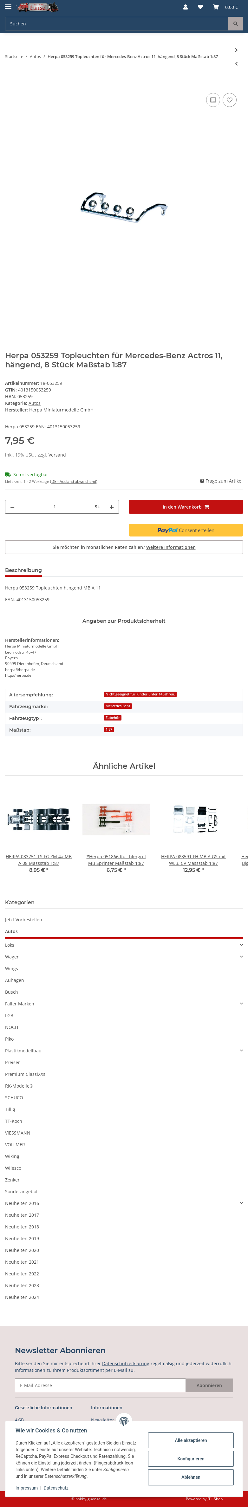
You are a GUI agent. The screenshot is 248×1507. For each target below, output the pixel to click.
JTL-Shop (215, 1499)
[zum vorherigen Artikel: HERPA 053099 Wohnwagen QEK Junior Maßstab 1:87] (236, 63)
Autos (35, 403)
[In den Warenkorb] (10, 84)
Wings (11, 968)
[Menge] (54, 506)
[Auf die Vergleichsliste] (213, 100)
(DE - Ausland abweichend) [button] (73, 481)
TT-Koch (13, 1121)
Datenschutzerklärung (125, 1363)
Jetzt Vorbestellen (23, 920)
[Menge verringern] (12, 506)
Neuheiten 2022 (22, 1274)
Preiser (12, 1062)
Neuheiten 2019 (22, 1238)
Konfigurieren (190, 1458)
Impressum (27, 1488)
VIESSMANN (17, 1133)
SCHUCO (14, 1098)
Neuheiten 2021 (22, 1262)
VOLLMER (15, 1145)
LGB (9, 1015)
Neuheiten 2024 (22, 1297)
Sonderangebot (21, 1191)
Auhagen (14, 980)
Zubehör (113, 717)
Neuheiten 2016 (22, 1203)
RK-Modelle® (19, 1086)
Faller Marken (19, 1004)
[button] (185, 7)
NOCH (11, 1027)
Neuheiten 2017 (22, 1215)
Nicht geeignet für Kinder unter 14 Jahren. (140, 694)
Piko (9, 1039)
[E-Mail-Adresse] (100, 1385)
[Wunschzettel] (200, 7)
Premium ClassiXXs (25, 1074)
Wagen (12, 957)
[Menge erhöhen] (112, 506)
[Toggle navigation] (8, 4)
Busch (11, 992)
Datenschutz (56, 1488)
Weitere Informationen (171, 547)
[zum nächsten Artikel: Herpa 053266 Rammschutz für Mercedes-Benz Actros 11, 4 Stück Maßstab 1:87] (236, 50)
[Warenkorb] (225, 7)
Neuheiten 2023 (22, 1285)
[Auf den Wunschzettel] (230, 100)
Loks (9, 945)
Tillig (10, 1109)
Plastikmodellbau (23, 1051)
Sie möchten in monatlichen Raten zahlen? (124, 547)
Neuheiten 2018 (22, 1227)
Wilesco (13, 1168)
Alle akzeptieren (191, 1440)
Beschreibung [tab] (23, 570)
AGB (19, 1420)
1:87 (109, 729)
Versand (57, 455)
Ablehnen (190, 1477)
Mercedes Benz (118, 706)
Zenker (12, 1180)
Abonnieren (209, 1385)
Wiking (12, 1156)
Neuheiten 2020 (22, 1250)
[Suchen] (117, 23)
